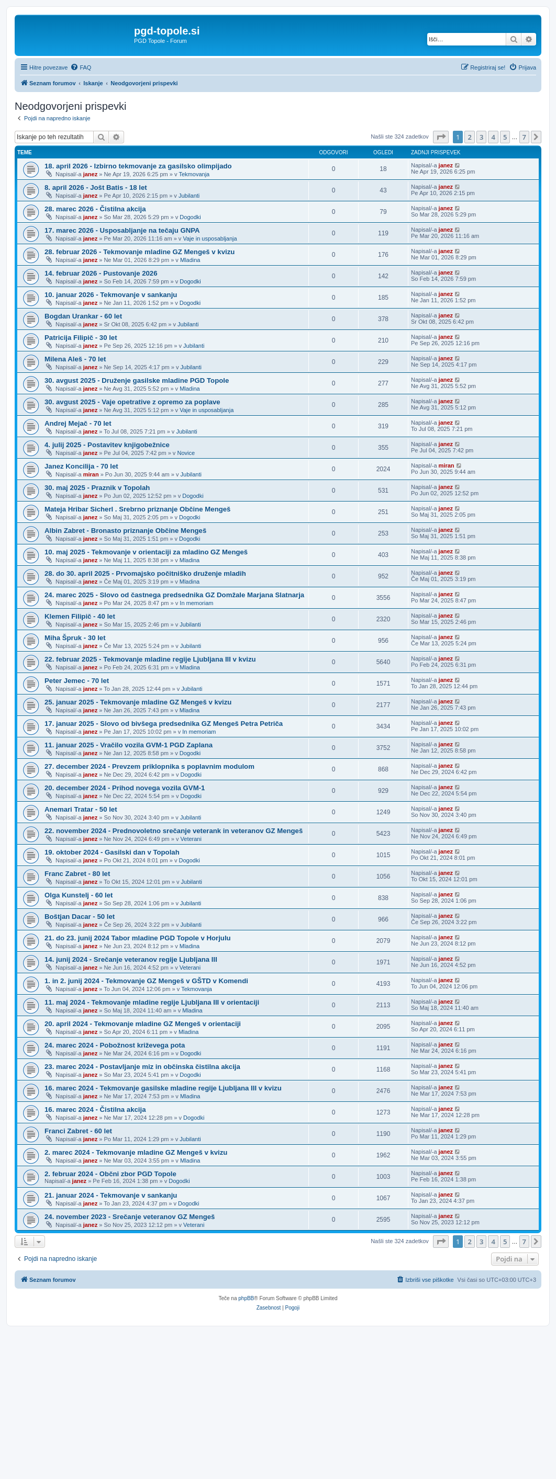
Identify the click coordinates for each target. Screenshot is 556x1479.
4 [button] (493, 137)
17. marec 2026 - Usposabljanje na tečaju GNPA (122, 230)
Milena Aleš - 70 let (75, 359)
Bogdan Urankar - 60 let (83, 316)
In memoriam (196, 603)
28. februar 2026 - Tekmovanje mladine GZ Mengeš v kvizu (140, 252)
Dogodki (190, 217)
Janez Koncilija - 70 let (81, 466)
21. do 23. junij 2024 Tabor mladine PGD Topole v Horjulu (138, 938)
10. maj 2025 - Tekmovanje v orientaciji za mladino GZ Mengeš (146, 552)
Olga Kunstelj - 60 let (79, 895)
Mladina (190, 260)
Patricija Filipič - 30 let (81, 338)
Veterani (191, 839)
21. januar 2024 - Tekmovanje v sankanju (111, 1195)
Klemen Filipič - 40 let (80, 616)
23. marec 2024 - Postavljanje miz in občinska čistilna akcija (142, 1067)
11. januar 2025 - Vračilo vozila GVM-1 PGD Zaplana (129, 745)
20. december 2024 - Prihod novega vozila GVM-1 (125, 788)
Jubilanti (189, 195)
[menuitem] (80, 67)
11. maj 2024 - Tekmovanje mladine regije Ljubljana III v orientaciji (152, 1002)
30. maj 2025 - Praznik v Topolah (97, 488)
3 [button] (481, 137)
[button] (441, 137)
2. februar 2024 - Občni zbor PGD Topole (110, 1174)
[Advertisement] (278, 1399)
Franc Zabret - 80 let (77, 874)
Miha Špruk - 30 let (75, 638)
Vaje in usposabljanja (210, 238)
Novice (186, 453)
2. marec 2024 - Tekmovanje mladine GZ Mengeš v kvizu (136, 1152)
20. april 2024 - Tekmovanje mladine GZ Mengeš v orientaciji (143, 1024)
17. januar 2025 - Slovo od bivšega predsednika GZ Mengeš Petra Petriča (164, 723)
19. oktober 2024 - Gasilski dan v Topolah (112, 852)
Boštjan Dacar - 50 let (80, 916)
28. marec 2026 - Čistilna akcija (95, 209)
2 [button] (469, 137)
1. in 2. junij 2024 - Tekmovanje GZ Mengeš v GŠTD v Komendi (146, 981)
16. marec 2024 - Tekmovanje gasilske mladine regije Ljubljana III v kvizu (163, 1088)
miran (91, 474)
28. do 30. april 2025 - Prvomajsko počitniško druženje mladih (145, 573)
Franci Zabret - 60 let (78, 1131)
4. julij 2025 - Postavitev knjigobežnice (107, 445)
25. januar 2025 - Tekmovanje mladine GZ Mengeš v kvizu (138, 702)
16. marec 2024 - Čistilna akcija (95, 1109)
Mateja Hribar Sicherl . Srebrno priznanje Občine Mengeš (137, 509)
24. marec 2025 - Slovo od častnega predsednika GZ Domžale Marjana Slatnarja (174, 595)
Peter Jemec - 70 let (77, 681)
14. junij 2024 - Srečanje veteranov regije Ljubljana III (131, 959)
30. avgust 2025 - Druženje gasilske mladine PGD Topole (137, 380)
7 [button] (524, 137)
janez (90, 174)
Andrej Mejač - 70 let (78, 423)
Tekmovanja (194, 174)
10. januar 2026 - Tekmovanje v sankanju (111, 295)
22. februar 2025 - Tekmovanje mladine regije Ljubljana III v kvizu (150, 659)
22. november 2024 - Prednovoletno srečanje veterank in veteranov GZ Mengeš (174, 831)
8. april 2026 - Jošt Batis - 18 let (96, 187)
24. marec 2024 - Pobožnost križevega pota (115, 1045)
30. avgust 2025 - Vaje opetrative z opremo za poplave (132, 402)
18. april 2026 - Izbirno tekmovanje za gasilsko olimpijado (138, 166)
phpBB (246, 1298)
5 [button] (505, 137)
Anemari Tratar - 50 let (81, 809)
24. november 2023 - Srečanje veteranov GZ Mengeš (130, 1217)
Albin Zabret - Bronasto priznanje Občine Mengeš (125, 530)
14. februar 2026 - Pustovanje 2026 (101, 273)
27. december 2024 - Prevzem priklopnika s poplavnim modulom (149, 766)
